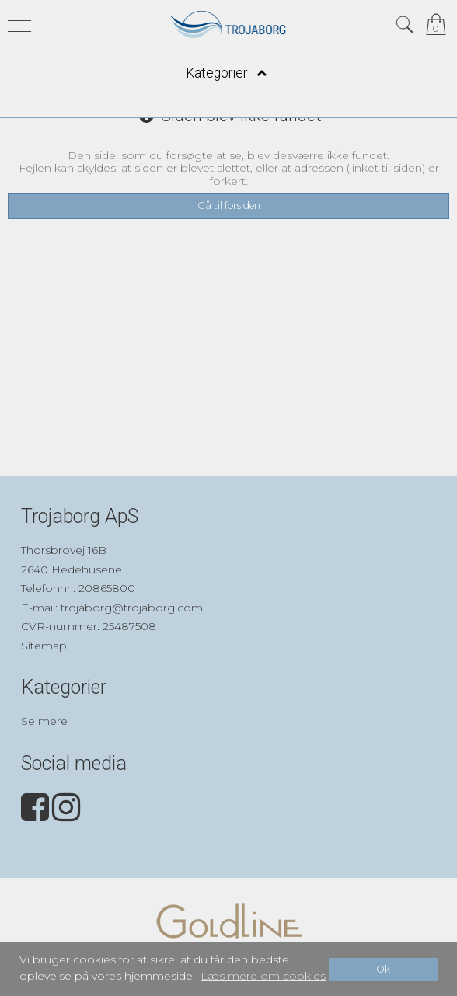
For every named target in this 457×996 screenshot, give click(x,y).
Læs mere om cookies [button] (263, 976)
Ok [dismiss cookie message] (383, 969)
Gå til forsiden (228, 205)
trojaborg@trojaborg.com (132, 608)
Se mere (44, 721)
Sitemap (44, 646)
